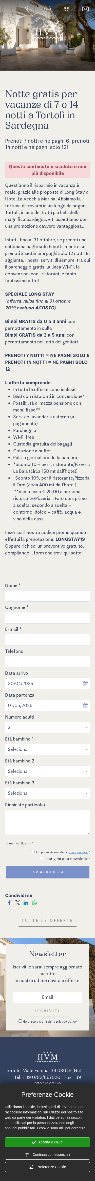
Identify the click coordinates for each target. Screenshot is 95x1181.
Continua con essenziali (47, 1155)
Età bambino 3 (19, 783)
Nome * (13, 585)
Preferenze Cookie (47, 1167)
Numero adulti (19, 717)
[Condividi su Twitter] (17, 902)
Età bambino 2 (19, 761)
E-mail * (13, 629)
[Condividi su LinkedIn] (26, 902)
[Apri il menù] (2, 10)
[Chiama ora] (28, 9)
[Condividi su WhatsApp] (34, 902)
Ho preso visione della (50, 1021)
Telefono (14, 651)
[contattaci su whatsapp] (47, 9)
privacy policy (78, 852)
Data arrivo (16, 673)
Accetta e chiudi (47, 1142)
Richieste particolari (26, 805)
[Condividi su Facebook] (9, 902)
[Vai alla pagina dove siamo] (66, 9)
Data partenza (19, 695)
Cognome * (17, 607)
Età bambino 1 (19, 739)
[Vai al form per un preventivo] (85, 9)
